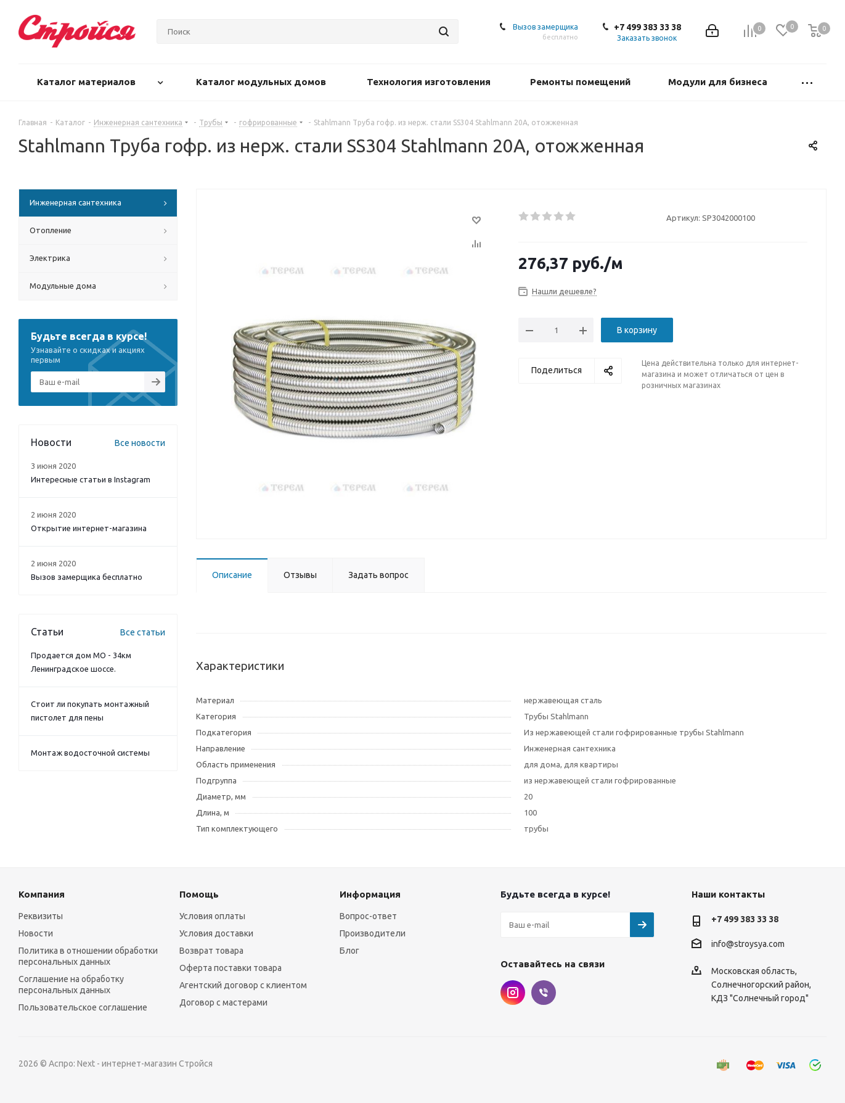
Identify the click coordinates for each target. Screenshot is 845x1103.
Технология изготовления (430, 81)
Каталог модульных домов (262, 81)
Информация (370, 894)
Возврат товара (211, 951)
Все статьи (142, 632)
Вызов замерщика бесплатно (86, 576)
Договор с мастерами (223, 1002)
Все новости (140, 443)
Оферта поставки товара (230, 968)
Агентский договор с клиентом (243, 985)
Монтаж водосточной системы (90, 752)
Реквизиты (40, 916)
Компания (41, 894)
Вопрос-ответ (368, 916)
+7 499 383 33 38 (647, 27)
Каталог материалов (87, 81)
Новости (35, 933)
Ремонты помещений (581, 81)
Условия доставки (216, 933)
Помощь (199, 894)
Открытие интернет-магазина (89, 528)
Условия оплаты (212, 916)
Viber (543, 992)
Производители (373, 933)
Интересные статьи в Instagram (90, 479)
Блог (349, 951)
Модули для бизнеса (719, 81)
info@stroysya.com (748, 944)
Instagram (512, 992)
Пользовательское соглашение (82, 1007)
